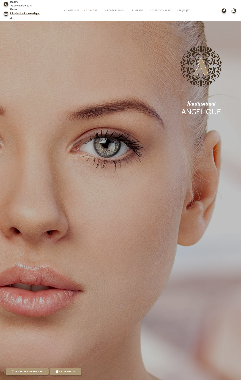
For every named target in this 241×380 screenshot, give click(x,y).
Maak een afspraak (29, 371)
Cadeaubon (67, 371)
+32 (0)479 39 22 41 (21, 5)
